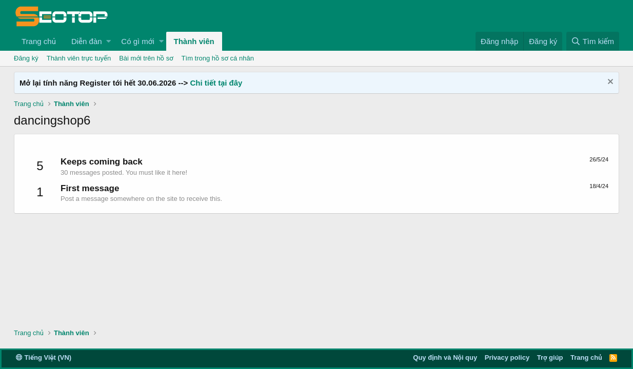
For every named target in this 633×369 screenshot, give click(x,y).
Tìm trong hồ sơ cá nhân (218, 58)
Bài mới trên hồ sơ (146, 58)
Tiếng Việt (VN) (43, 357)
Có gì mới (137, 41)
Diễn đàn (86, 41)
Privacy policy (507, 357)
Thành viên (194, 41)
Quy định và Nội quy (445, 357)
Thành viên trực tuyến (79, 58)
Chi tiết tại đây (216, 82)
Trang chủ (39, 41)
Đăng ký (26, 58)
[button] (108, 41)
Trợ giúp (550, 357)
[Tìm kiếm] (592, 41)
